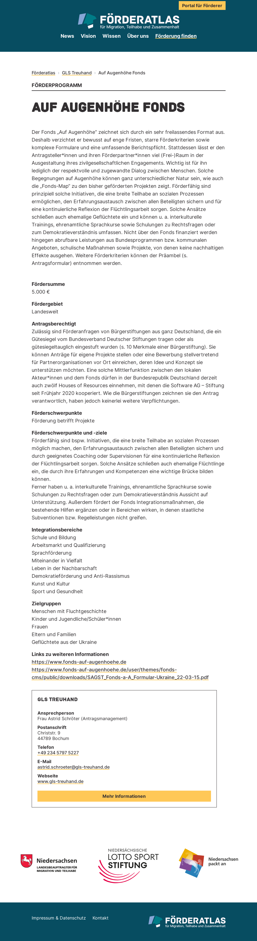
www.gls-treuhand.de (60, 781)
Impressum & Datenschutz (59, 918)
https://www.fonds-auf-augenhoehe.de (79, 662)
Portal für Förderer (202, 5)
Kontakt (101, 918)
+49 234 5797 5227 (58, 752)
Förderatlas (43, 72)
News (67, 36)
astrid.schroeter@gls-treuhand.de (73, 767)
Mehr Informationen (124, 796)
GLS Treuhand (77, 72)
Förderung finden (176, 36)
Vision (88, 36)
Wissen (111, 36)
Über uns (138, 36)
